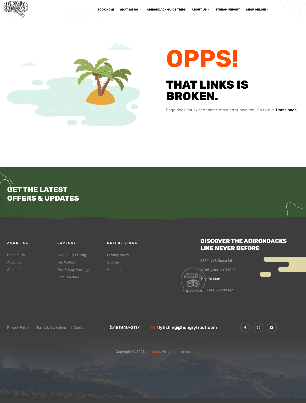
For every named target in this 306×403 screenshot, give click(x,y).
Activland (152, 351)
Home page (286, 109)
